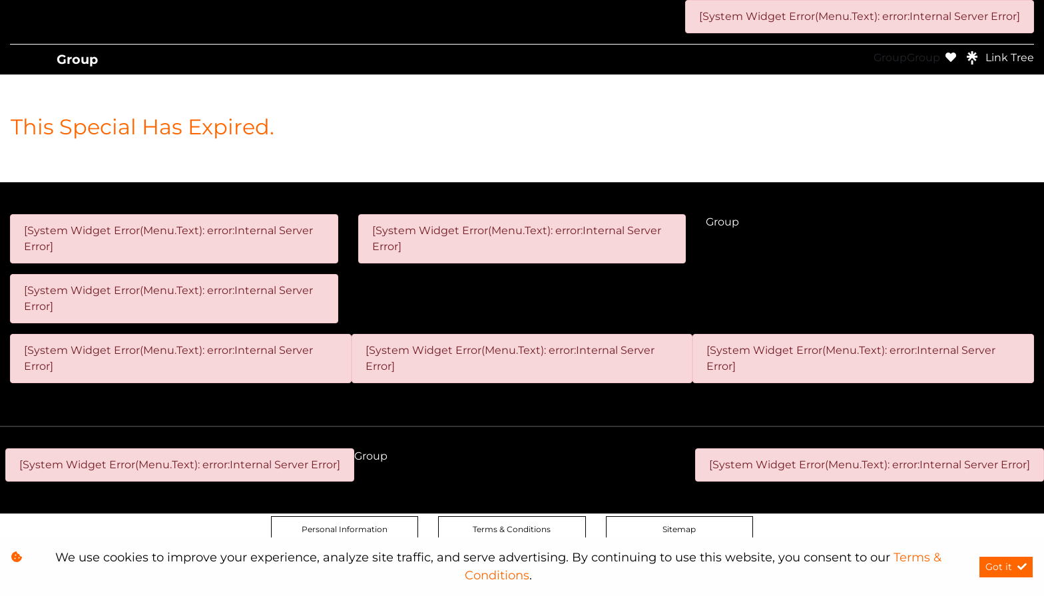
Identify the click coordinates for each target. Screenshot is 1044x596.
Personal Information (345, 529)
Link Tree (1000, 58)
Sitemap (679, 529)
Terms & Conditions (512, 529)
